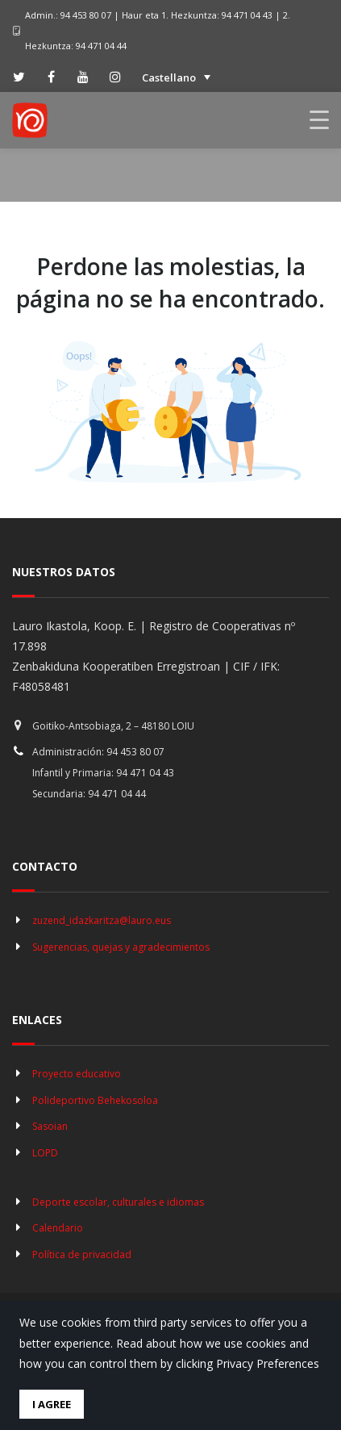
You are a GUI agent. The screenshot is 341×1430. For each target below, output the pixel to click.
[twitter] (18, 76)
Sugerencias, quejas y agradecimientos (121, 947)
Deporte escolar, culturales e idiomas (118, 1202)
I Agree (51, 1404)
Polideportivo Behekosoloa (95, 1100)
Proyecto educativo (76, 1074)
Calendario (57, 1228)
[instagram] (115, 76)
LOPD (45, 1153)
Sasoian (50, 1126)
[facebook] (50, 76)
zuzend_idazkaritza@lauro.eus (101, 920)
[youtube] (83, 76)
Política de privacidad (81, 1254)
